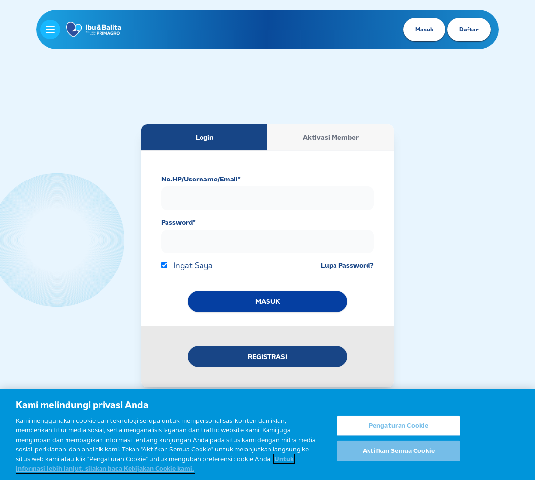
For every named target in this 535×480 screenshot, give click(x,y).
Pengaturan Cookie (398, 428)
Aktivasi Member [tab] (331, 137)
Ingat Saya (193, 265)
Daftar (469, 29)
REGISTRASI (267, 356)
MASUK (267, 301)
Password (178, 222)
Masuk (424, 29)
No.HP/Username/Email (201, 179)
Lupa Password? (347, 265)
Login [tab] (205, 137)
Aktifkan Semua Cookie (399, 454)
